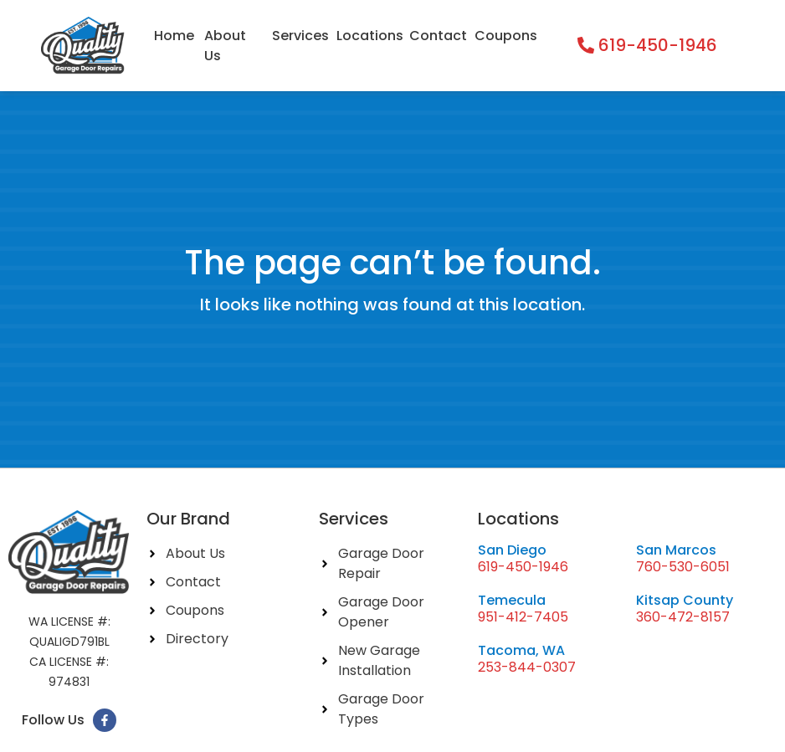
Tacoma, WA (521, 650)
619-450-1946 (523, 566)
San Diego (512, 550)
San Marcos (676, 550)
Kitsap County (684, 600)
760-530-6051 (683, 566)
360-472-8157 (683, 617)
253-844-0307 (527, 667)
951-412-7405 (523, 617)
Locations (368, 35)
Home (174, 35)
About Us (225, 45)
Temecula (512, 600)
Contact (437, 35)
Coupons (505, 35)
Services (300, 35)
